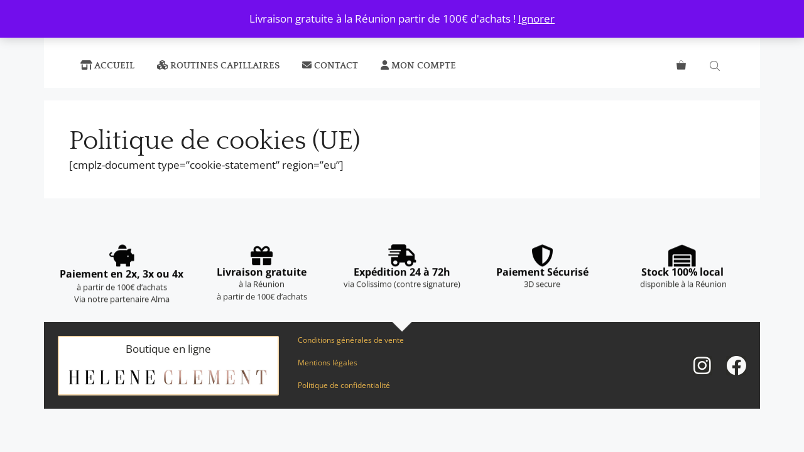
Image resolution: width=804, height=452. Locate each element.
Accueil (107, 65)
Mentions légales (327, 362)
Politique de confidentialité (344, 385)
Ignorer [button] (536, 18)
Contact (330, 65)
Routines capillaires (218, 65)
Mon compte (418, 65)
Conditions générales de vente (351, 340)
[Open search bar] (716, 66)
